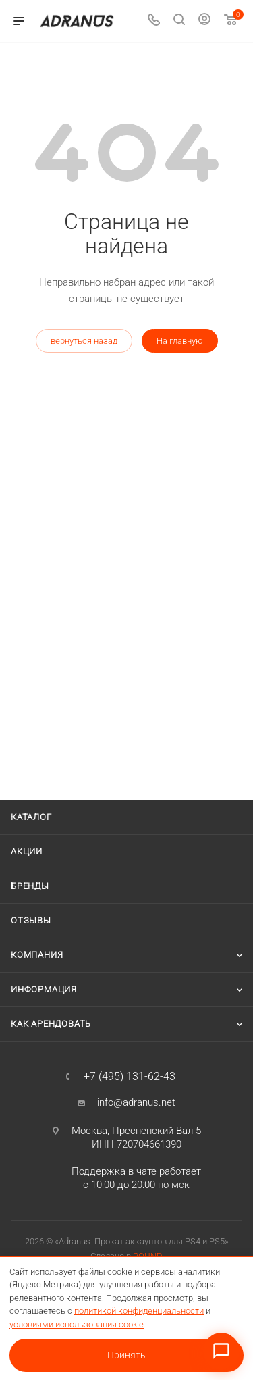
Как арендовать (51, 1024)
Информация (44, 989)
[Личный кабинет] (204, 21)
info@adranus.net (136, 1102)
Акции (27, 851)
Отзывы (31, 920)
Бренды (30, 886)
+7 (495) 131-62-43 (129, 1076)
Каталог (31, 817)
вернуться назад (84, 341)
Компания (37, 955)
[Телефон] (154, 21)
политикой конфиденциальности (139, 1311)
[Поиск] (179, 21)
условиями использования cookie (76, 1324)
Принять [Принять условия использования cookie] (126, 1355)
